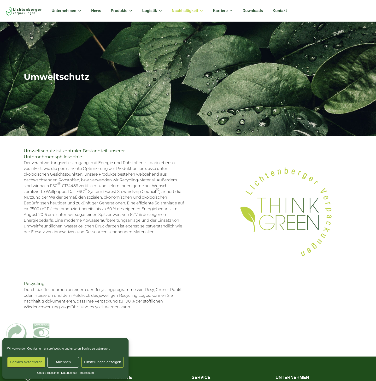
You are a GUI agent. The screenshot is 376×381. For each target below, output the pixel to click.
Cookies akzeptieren (26, 362)
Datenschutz (69, 373)
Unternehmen (67, 10)
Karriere (223, 10)
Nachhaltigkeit (187, 10)
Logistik (152, 10)
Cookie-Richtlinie (48, 373)
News (96, 11)
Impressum (87, 373)
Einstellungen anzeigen (102, 362)
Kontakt (280, 11)
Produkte (122, 10)
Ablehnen (63, 362)
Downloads (252, 11)
